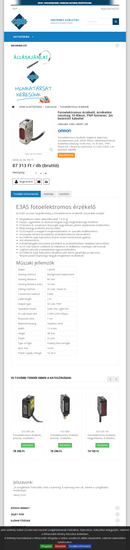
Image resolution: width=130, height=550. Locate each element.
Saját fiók (17, 514)
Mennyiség (18, 172)
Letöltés (64, 194)
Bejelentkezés (110, 8)
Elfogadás (46, 546)
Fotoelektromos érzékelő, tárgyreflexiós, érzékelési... (102, 437)
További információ (79, 546)
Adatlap (48, 194)
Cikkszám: (63, 124)
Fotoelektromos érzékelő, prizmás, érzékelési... (27, 437)
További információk (25, 194)
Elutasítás (60, 546)
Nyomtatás (47, 182)
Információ (19, 45)
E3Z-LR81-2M (28, 431)
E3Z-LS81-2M (102, 431)
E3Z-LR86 (65, 431)
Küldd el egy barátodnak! (39, 182)
